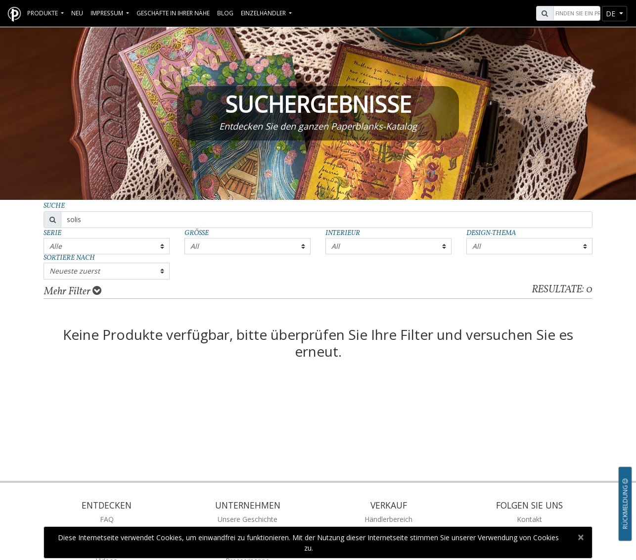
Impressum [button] (108, 13)
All (194, 246)
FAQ (107, 519)
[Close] (580, 537)
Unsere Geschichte (247, 519)
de (611, 13)
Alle (55, 246)
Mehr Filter (72, 291)
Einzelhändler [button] (264, 13)
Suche (54, 206)
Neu (77, 13)
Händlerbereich (388, 519)
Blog (225, 13)
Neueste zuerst (74, 271)
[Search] (575, 13)
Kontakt (529, 519)
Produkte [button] (43, 13)
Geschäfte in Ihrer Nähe (173, 13)
